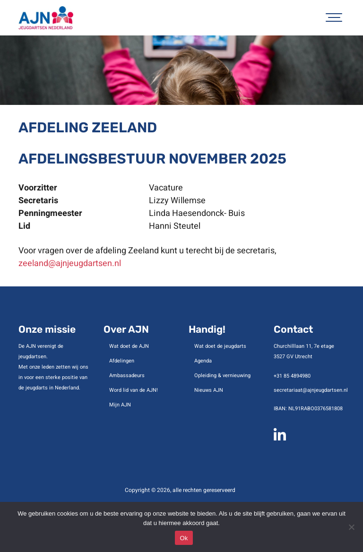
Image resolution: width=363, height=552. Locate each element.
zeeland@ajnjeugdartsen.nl (69, 263)
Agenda (203, 361)
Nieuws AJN (208, 390)
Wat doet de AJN (129, 346)
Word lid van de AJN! (133, 390)
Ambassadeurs (127, 375)
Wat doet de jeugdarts (220, 346)
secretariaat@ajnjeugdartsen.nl (311, 390)
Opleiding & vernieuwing (222, 375)
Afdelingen (121, 361)
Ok (184, 538)
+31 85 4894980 (292, 376)
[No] (351, 527)
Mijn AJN (120, 405)
